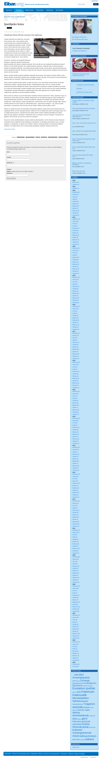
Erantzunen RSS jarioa (81, 39)
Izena (8, 152)
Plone (76, 753)
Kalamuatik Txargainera (14, 17)
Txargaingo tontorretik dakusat (85, 84)
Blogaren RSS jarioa (80, 37)
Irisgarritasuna (84, 757)
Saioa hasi (94, 1)
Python (83, 753)
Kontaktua (93, 757)
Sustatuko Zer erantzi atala (84, 92)
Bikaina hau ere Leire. (78, 171)
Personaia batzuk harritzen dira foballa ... (84, 108)
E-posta (9, 157)
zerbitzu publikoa (63, 137)
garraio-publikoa (30, 137)
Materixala (29, 10)
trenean (38, 137)
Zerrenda (59, 10)
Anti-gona (79, 88)
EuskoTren (44, 137)
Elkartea (49, 10)
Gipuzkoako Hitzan (9, 129)
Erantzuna (10, 162)
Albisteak (39, 10)
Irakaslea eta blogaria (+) (79, 50)
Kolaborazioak (20, 137)
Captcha (9, 169)
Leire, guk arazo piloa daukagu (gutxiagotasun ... (81, 115)
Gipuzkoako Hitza (52, 137)
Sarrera (9, 10)
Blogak (19, 10)
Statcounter (75, 747)
